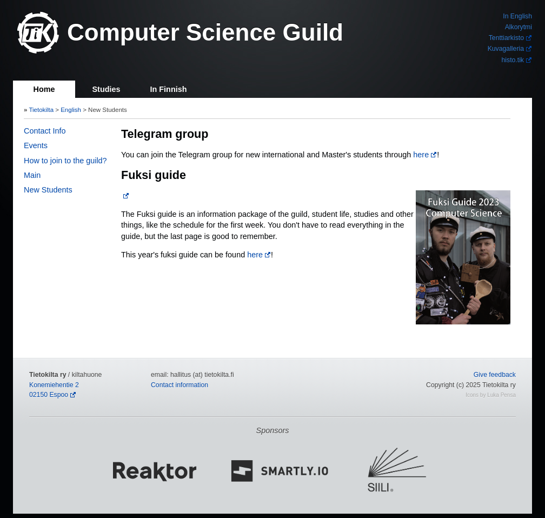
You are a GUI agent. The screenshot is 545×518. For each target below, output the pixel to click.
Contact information (179, 385)
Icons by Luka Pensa (491, 395)
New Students (48, 189)
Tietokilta (41, 110)
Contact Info (45, 131)
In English (517, 16)
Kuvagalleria (506, 48)
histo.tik (513, 60)
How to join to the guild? (65, 160)
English (71, 110)
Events (36, 145)
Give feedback (495, 374)
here (421, 154)
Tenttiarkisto (506, 38)
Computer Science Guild (205, 32)
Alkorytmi (518, 27)
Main (32, 175)
